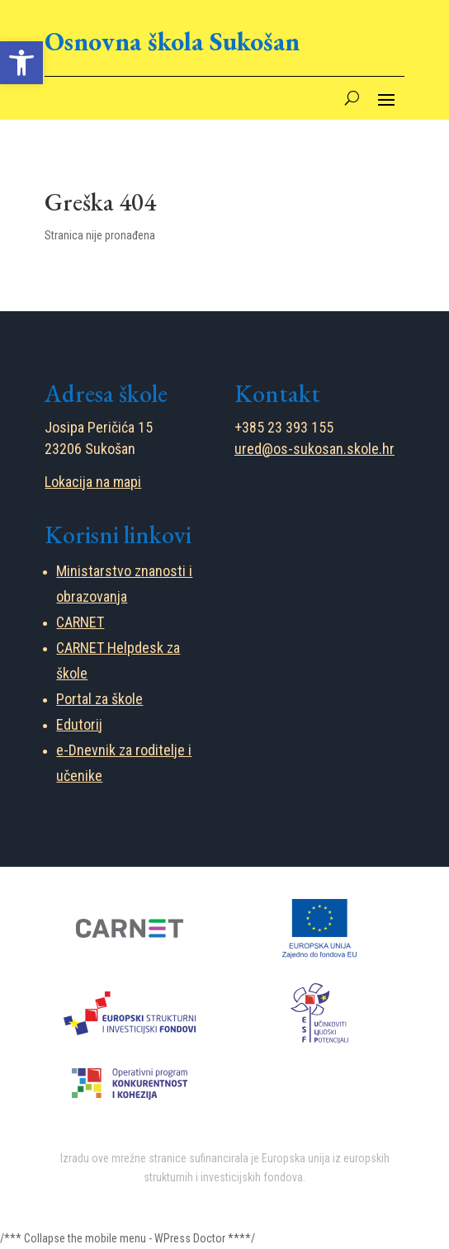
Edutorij (79, 724)
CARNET (80, 622)
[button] (21, 62)
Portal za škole (99, 698)
